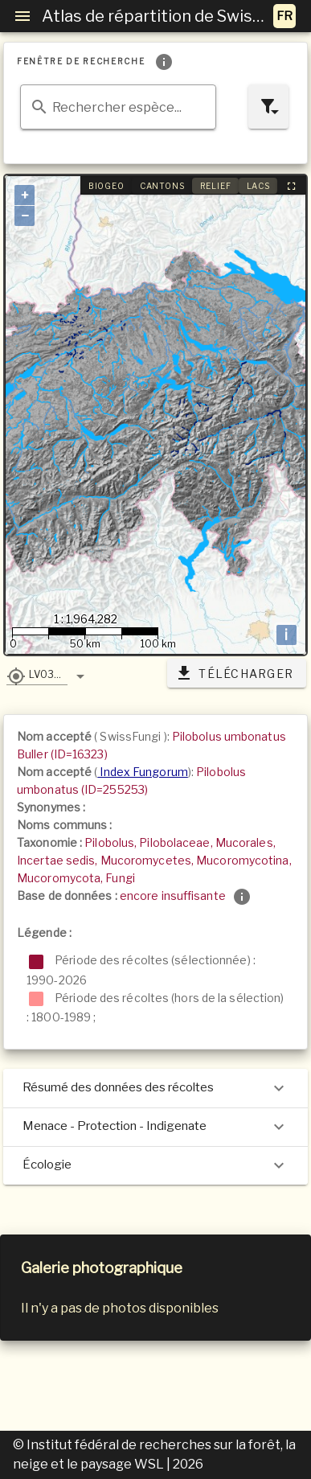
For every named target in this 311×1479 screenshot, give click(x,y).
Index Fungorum (142, 772)
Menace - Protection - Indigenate (155, 1126)
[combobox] (118, 106)
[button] (37, 673)
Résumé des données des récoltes (155, 1088)
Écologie (155, 1165)
